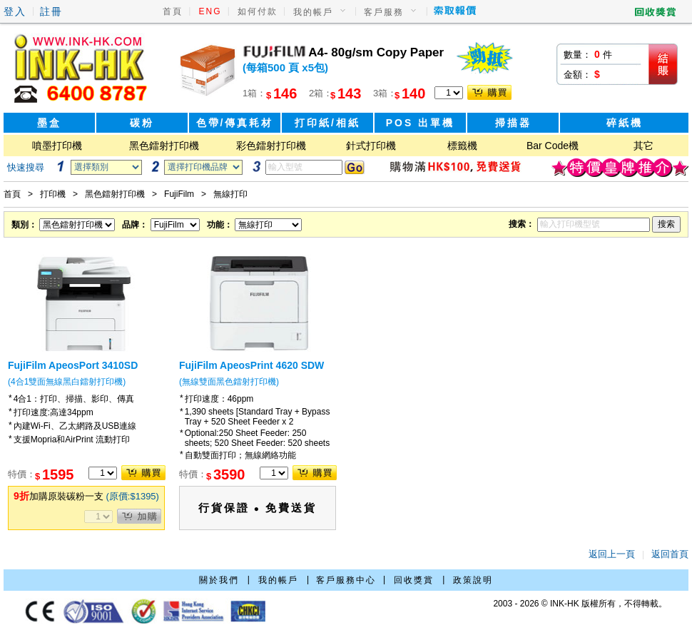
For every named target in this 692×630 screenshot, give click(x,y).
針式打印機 (371, 145)
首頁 (173, 11)
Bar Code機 (552, 145)
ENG (210, 11)
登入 (15, 11)
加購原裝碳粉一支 (86, 496)
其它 (643, 145)
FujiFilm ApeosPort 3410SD (73, 365)
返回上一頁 (612, 554)
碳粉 (142, 122)
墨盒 (49, 122)
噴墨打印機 (57, 145)
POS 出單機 (420, 122)
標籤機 (462, 145)
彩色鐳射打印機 (271, 145)
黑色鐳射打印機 (164, 145)
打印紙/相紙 (327, 122)
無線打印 (230, 194)
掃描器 (513, 122)
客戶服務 (384, 12)
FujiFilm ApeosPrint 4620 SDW (251, 365)
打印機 (53, 194)
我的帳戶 (313, 12)
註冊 (51, 11)
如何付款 (258, 11)
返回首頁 (669, 554)
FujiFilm (179, 194)
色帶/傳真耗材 (235, 122)
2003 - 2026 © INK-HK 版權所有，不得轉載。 (580, 604)
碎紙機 (624, 122)
